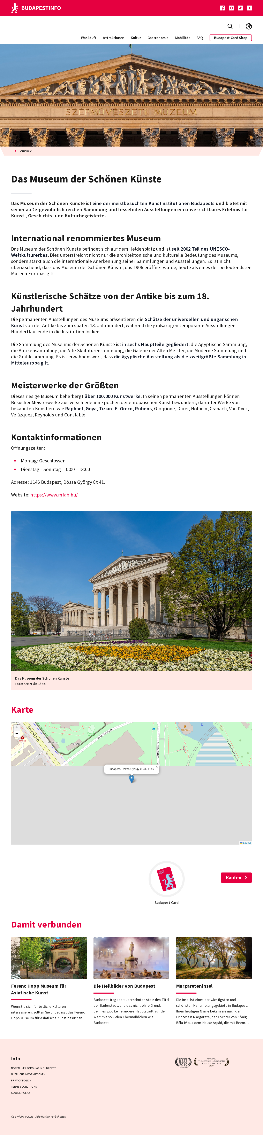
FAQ (200, 37)
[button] (131, 779)
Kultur (136, 37)
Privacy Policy (21, 1080)
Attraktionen (113, 37)
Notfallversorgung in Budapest (33, 1068)
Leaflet (245, 842)
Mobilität (182, 37)
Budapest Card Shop (231, 37)
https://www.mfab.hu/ (54, 495)
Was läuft (88, 37)
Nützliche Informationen (28, 1074)
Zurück (23, 151)
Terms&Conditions (24, 1086)
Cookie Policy (20, 1093)
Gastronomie (158, 37)
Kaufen (236, 877)
